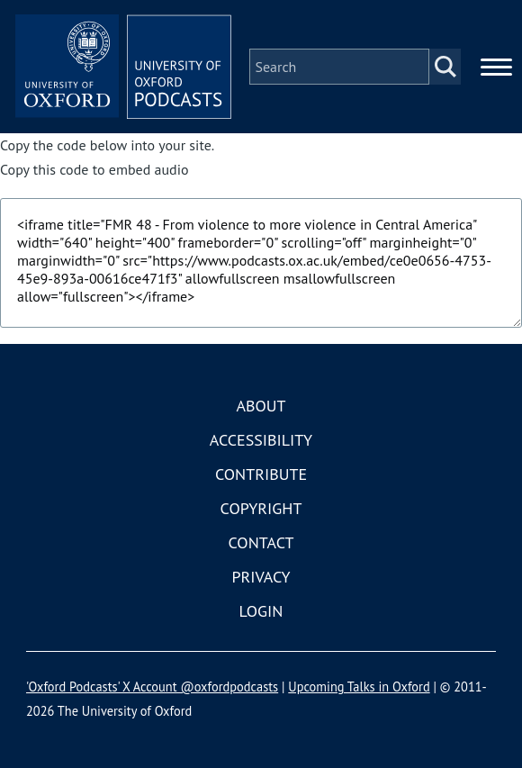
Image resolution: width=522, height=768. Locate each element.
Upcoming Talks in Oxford (358, 686)
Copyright (261, 508)
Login (261, 611)
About (260, 405)
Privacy (260, 576)
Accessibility (261, 439)
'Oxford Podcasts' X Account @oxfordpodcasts (152, 686)
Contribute (261, 474)
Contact (261, 542)
